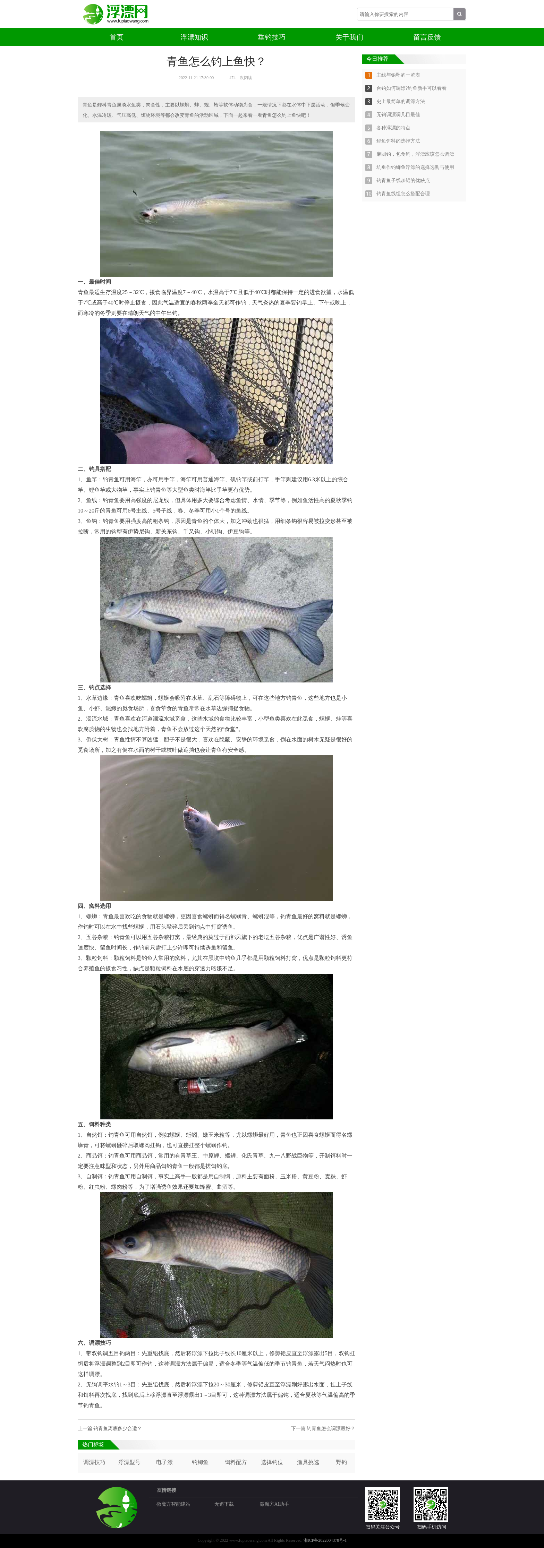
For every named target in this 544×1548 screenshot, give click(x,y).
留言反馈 (427, 37)
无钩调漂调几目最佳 (398, 114)
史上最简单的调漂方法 (400, 101)
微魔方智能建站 (173, 1504)
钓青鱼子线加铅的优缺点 (403, 180)
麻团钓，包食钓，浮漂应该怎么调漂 (415, 154)
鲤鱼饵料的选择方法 (398, 141)
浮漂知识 (194, 37)
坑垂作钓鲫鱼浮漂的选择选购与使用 (415, 167)
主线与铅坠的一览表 (398, 75)
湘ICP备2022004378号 (323, 1540)
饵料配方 (236, 1462)
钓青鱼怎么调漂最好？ (331, 1428)
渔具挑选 (308, 1462)
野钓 (341, 1462)
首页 (117, 37)
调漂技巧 (94, 1462)
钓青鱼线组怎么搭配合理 (403, 193)
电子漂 (164, 1462)
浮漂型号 (129, 1462)
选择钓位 (272, 1462)
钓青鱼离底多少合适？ (117, 1428)
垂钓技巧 (272, 37)
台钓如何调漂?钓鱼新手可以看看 (411, 88)
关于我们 (349, 37)
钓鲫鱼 (200, 1462)
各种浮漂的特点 (393, 127)
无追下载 (224, 1504)
